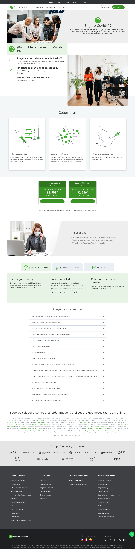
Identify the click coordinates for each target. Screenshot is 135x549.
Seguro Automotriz (84, 422)
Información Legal (16, 491)
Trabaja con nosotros (47, 491)
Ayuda (62, 7)
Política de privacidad (18, 506)
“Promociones (40, 420)
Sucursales (43, 480)
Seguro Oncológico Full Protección (35, 431)
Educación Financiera (76, 480)
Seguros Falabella (40, 422)
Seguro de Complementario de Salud (97, 428)
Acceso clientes (118, 7)
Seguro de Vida (88, 426)
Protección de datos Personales (21, 520)
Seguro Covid (28, 433)
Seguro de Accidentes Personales (28, 428)
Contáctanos (15, 516)
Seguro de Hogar (84, 431)
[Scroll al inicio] (52, 201)
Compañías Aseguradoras (19, 502)
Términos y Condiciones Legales (21, 495)
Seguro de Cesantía (104, 509)
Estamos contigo (45, 495)
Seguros (39, 7)
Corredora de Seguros (18, 480)
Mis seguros (44, 498)
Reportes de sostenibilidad (78, 484)
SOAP (100, 506)
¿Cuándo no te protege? (67, 267)
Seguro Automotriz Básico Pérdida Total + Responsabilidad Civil (33, 424)
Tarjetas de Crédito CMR (106, 516)
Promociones (51, 7)
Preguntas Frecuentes (47, 488)
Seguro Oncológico (104, 498)
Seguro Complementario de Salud (109, 495)
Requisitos (99, 267)
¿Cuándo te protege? (35, 267)
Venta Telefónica (45, 484)
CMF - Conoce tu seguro (19, 488)
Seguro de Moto (103, 484)
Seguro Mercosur (103, 513)
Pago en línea (105, 7)
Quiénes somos (15, 484)
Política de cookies (17, 509)
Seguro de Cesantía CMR (100, 431)
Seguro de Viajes (103, 488)
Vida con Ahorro (99, 426)
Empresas (14, 498)
